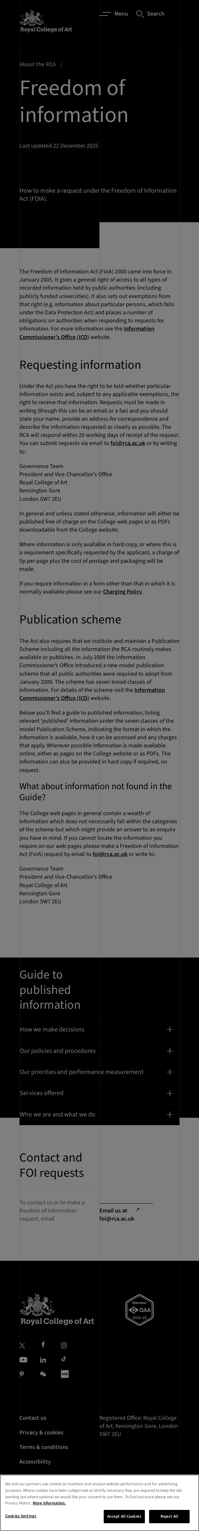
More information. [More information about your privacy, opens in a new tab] (49, 1511)
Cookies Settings (20, 1524)
